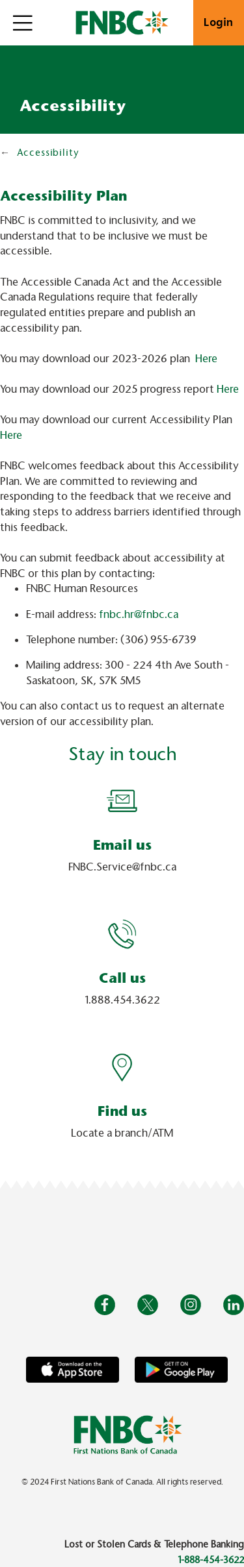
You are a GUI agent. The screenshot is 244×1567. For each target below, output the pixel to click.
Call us (122, 978)
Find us (122, 1111)
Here (206, 358)
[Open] (23, 22)
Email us (122, 845)
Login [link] (219, 22)
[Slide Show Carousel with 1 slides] (122, 968)
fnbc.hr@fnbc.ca (138, 614)
